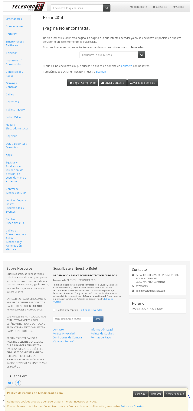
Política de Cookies (132, 406)
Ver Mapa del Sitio (142, 82)
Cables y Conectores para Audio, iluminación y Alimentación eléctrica (16, 240)
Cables (10, 94)
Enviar (98, 318)
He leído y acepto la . (80, 310)
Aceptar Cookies (175, 394)
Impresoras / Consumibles (13, 62)
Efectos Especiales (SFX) (15, 221)
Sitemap (101, 71)
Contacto (160, 7)
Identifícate (138, 7)
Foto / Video (13, 117)
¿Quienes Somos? (63, 341)
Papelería (11, 136)
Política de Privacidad (91, 310)
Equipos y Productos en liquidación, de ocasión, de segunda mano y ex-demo (16, 172)
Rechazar (156, 394)
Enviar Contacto (112, 82)
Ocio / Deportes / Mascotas (16, 145)
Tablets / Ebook (15, 109)
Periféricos (12, 102)
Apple (9, 155)
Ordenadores (14, 19)
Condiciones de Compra (67, 337)
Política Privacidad (64, 333)
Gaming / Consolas (11, 85)
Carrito (180, 7)
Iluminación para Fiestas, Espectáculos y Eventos (16, 205)
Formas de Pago (101, 337)
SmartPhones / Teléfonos (15, 43)
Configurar (140, 394)
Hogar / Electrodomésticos (17, 126)
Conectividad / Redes (14, 73)
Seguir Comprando (83, 82)
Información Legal (102, 329)
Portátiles (12, 34)
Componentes (14, 26)
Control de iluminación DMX (16, 190)
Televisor (11, 53)
